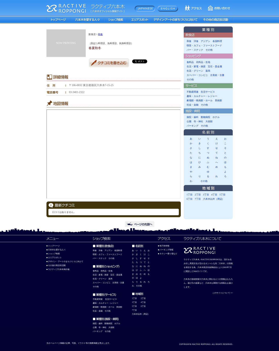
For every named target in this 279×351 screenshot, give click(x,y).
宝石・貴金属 (215, 66)
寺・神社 (198, 121)
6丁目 (190, 199)
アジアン (205, 41)
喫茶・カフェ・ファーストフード (204, 45)
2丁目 (198, 194)
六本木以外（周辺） (213, 199)
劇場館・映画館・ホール (200, 100)
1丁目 (190, 194)
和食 (100, 34)
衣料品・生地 (203, 62)
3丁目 (206, 194)
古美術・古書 (217, 75)
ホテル (216, 117)
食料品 (190, 62)
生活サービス (208, 91)
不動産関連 (192, 91)
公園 (189, 121)
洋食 (196, 41)
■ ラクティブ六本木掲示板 (58, 269)
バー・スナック (195, 49)
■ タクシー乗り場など (167, 254)
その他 (209, 49)
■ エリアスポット (54, 257)
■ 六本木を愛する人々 (56, 250)
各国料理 (217, 41)
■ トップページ (53, 246)
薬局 (207, 70)
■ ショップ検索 (53, 254)
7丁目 (198, 199)
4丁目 (214, 194)
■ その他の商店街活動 (56, 265)
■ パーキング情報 (166, 250)
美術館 (218, 100)
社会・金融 (192, 104)
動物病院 (205, 117)
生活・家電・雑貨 (196, 66)
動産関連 (99, 299)
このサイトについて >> (222, 293)
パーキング (192, 125)
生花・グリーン (195, 70)
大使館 (209, 121)
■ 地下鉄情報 (164, 246)
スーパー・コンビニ (197, 75)
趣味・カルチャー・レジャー (202, 96)
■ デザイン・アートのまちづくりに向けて (65, 261)
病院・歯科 (192, 117)
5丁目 (222, 194)
